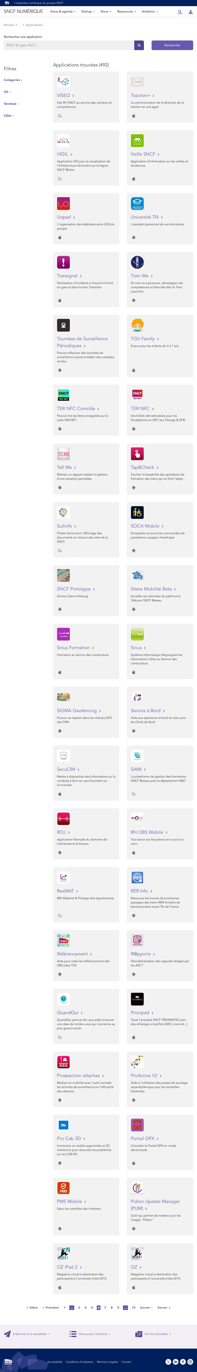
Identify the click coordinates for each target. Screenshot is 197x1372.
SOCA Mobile (146, 526)
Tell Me (65, 467)
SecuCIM (67, 769)
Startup (88, 11)
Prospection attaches (79, 1075)
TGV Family (143, 339)
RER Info (140, 891)
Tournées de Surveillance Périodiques (82, 342)
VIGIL (63, 154)
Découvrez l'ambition (90, 1334)
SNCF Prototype (74, 589)
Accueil (9, 25)
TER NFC (141, 408)
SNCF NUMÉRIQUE (23, 11)
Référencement (73, 954)
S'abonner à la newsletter (27, 1334)
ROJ (62, 832)
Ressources (126, 11)
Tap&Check (143, 467)
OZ (135, 1267)
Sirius (137, 648)
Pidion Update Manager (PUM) (155, 1205)
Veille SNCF (144, 154)
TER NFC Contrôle (76, 408)
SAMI (137, 769)
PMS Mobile (70, 1201)
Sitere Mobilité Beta (152, 589)
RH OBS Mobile (147, 832)
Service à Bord (146, 710)
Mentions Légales (107, 1362)
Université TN (145, 217)
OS (6, 92)
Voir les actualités (153, 1334)
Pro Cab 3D (69, 1138)
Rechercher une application (23, 37)
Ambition (150, 11)
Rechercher (172, 45)
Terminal (10, 104)
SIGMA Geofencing (77, 710)
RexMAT (66, 891)
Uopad (64, 217)
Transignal (68, 276)
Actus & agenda (63, 11)
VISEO (64, 95)
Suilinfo (65, 526)
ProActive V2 (145, 1075)
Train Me (140, 276)
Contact (126, 1362)
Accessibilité (54, 1362)
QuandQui (68, 1012)
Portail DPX (143, 1138)
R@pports (141, 954)
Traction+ (141, 95)
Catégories (12, 80)
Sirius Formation (74, 648)
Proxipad (141, 1012)
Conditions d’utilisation (79, 1362)
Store (106, 11)
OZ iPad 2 (68, 1267)
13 (133, 1308)
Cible (7, 116)
